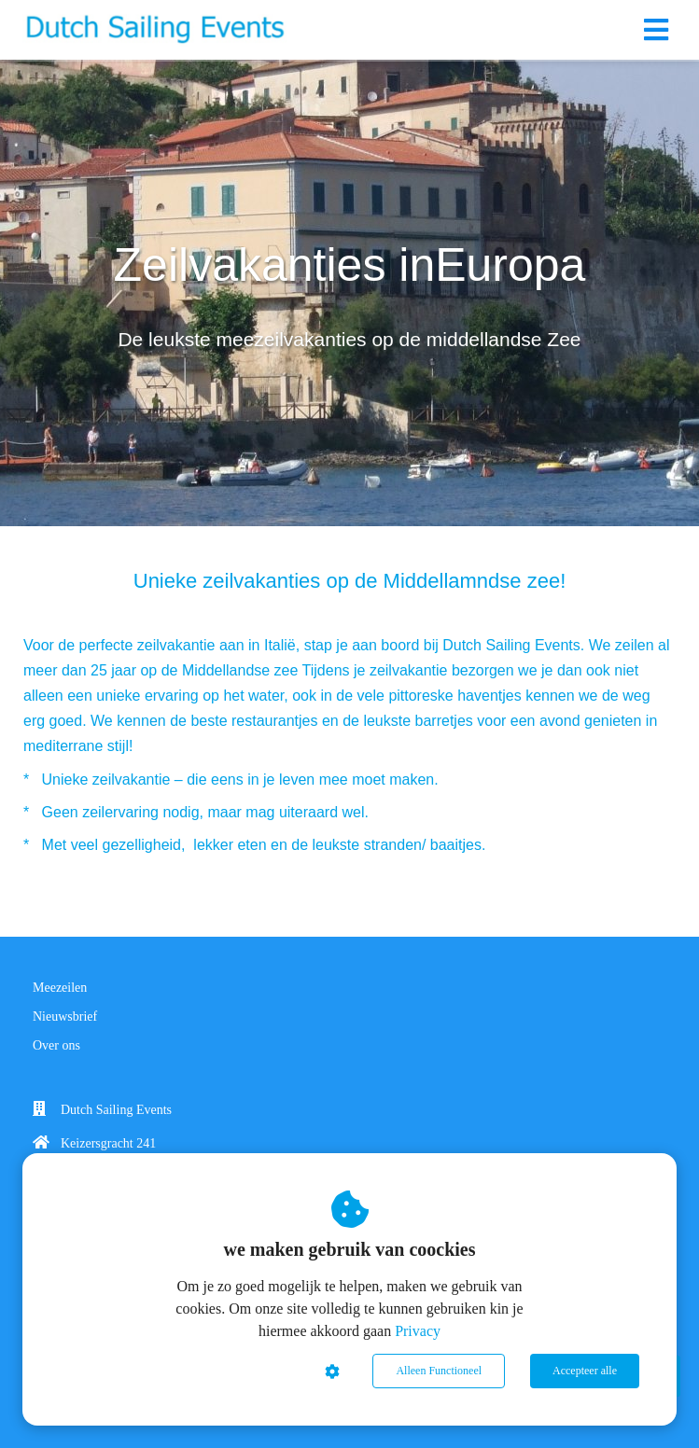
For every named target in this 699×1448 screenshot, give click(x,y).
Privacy (417, 1331)
